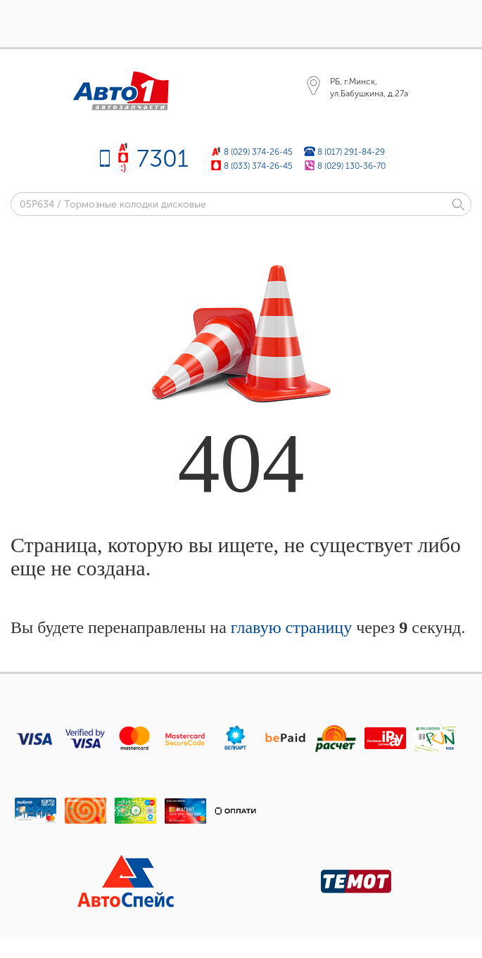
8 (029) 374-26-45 (258, 151)
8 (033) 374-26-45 (258, 165)
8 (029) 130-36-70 (351, 165)
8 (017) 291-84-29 (351, 151)
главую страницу (291, 627)
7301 (163, 158)
